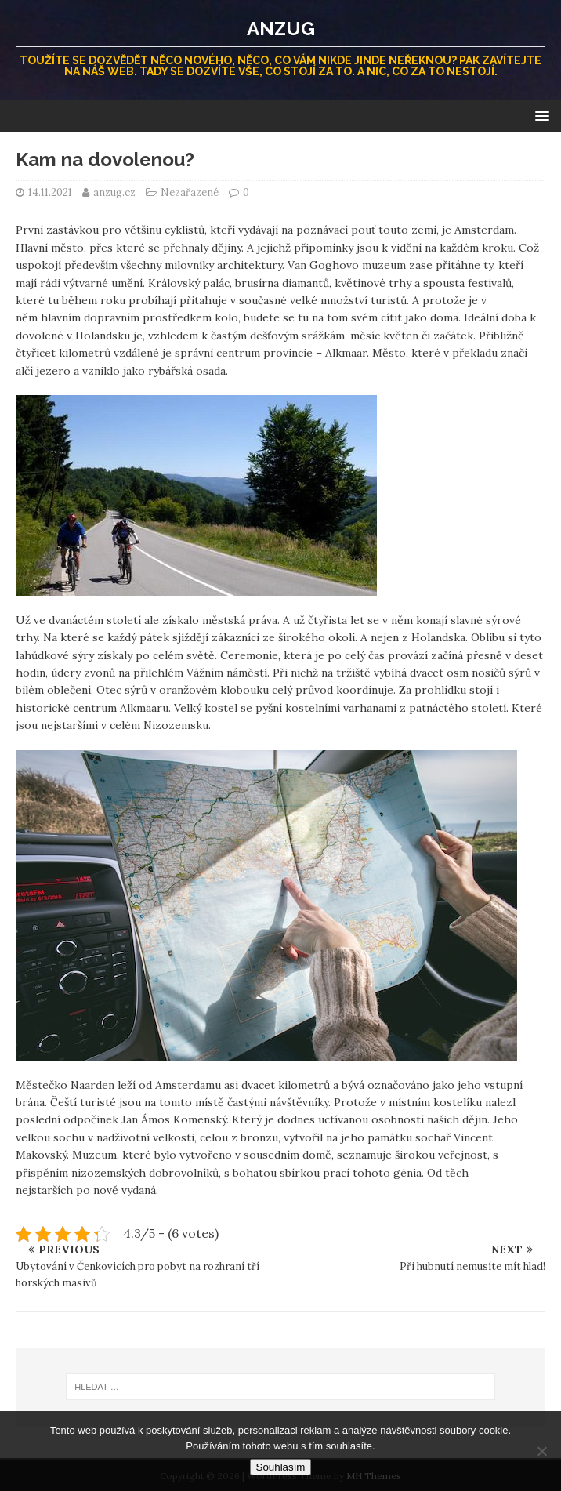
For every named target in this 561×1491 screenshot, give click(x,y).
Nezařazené (190, 192)
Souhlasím (281, 1467)
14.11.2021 (50, 192)
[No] (541, 1451)
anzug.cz (115, 192)
